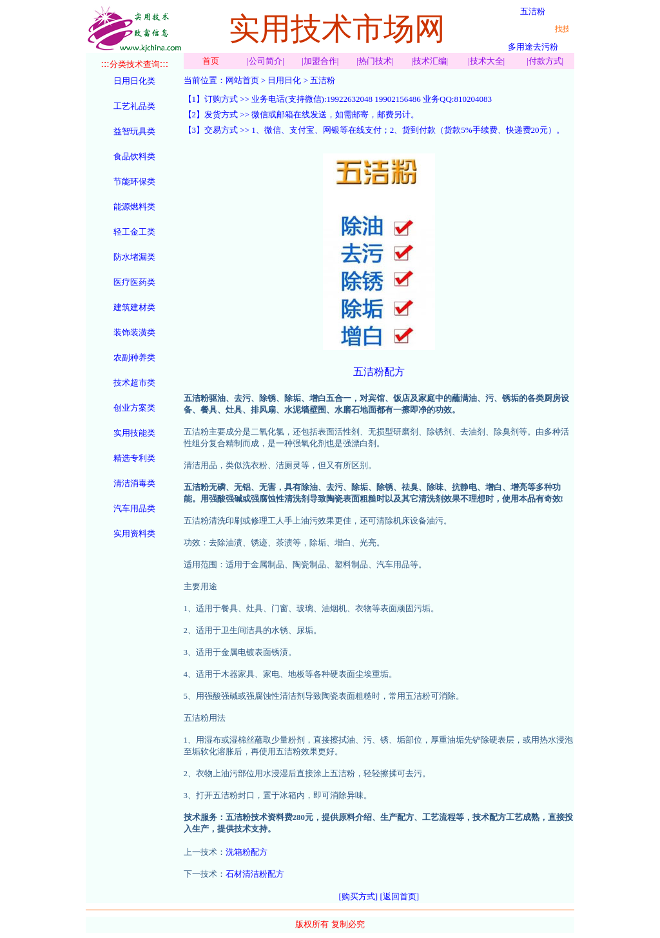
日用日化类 (134, 81)
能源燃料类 (134, 206)
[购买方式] (358, 896)
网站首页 (242, 80)
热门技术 (375, 61)
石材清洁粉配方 (255, 874)
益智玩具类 (134, 131)
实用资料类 (134, 533)
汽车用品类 (134, 508)
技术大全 (486, 61)
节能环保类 (134, 181)
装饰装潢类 (134, 332)
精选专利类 (134, 458)
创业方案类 (134, 408)
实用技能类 (134, 433)
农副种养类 (134, 357)
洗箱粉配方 (246, 852)
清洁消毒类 (134, 483)
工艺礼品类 (134, 106)
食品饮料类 (134, 156)
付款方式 (545, 61)
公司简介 (265, 61)
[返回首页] (399, 896)
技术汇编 (430, 61)
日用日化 (284, 80)
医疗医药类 (134, 282)
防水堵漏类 (134, 257)
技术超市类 (134, 382)
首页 (210, 61)
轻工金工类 (134, 232)
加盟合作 (320, 61)
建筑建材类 (134, 307)
